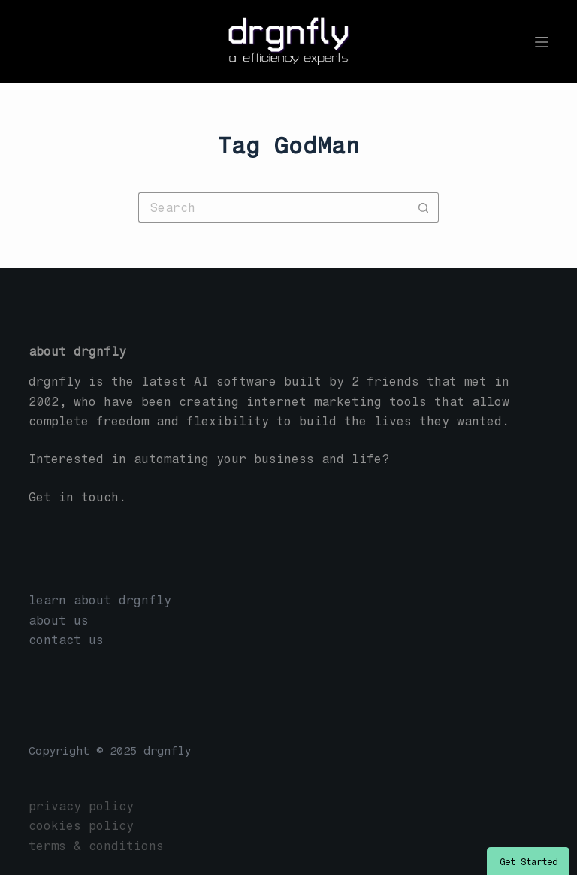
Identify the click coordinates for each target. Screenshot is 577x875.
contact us (66, 640)
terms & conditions (96, 846)
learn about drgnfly (100, 600)
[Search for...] (273, 207)
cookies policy (81, 826)
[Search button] (424, 207)
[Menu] (541, 42)
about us (59, 620)
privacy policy (81, 806)
